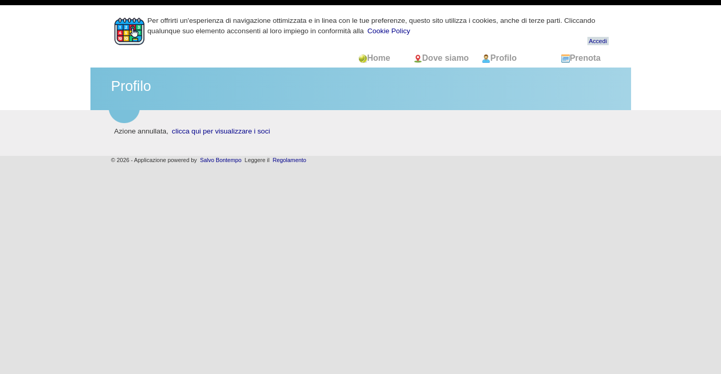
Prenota (581, 58)
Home (381, 58)
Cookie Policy (389, 31)
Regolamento (289, 160)
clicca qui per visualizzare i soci (221, 131)
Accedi (598, 41)
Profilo (499, 58)
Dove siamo (442, 58)
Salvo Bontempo (221, 160)
